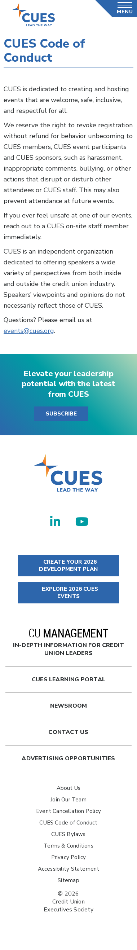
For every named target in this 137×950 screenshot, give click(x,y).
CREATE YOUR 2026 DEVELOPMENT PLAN (68, 565)
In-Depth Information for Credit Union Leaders (68, 643)
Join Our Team (68, 799)
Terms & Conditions (68, 845)
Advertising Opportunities (68, 758)
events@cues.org (29, 330)
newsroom (68, 706)
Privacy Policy (68, 857)
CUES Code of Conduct (68, 822)
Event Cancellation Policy (68, 811)
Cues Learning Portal (68, 679)
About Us (69, 788)
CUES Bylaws (68, 834)
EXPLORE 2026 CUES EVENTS (68, 592)
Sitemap (68, 880)
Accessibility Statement (69, 868)
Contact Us (68, 732)
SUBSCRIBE (61, 413)
